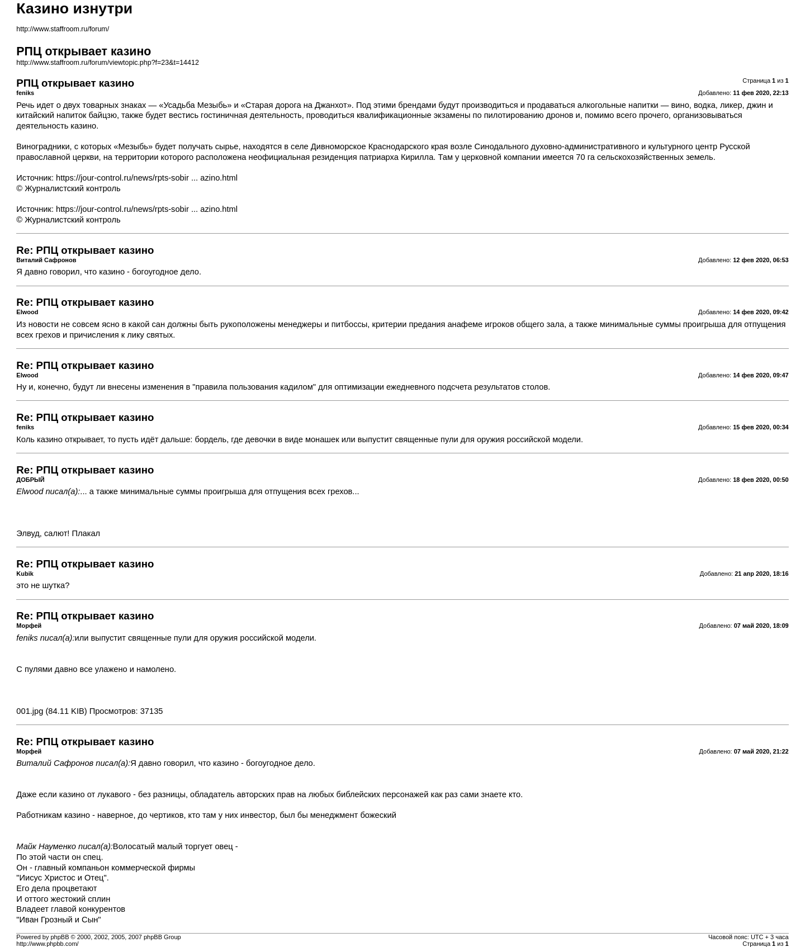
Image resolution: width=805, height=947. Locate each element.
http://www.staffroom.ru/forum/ (62, 29)
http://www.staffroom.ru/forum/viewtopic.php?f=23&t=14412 (107, 63)
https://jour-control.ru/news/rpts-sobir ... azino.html (147, 177)
